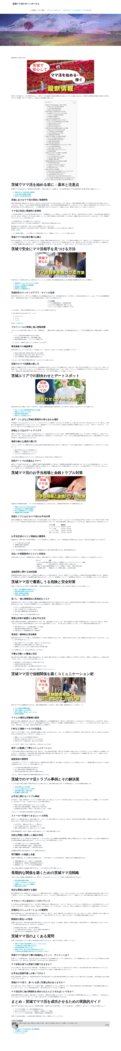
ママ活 (17, 230)
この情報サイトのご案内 (37, 10)
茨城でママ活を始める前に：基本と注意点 (56, 105)
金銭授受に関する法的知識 (54, 134)
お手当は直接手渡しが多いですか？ (55, 174)
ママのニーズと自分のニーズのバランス (56, 164)
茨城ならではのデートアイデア (54, 123)
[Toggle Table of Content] (73, 102)
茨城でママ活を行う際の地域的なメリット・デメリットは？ (60, 171)
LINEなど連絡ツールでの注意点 (54, 148)
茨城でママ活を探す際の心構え (54, 110)
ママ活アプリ (19, 323)
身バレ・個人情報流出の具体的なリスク (56, 138)
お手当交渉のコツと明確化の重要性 (56, 131)
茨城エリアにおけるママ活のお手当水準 (56, 129)
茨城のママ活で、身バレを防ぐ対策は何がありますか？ (60, 175)
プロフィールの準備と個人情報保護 (55, 115)
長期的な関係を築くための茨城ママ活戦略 (56, 161)
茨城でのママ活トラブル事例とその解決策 (56, 152)
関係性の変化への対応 (53, 167)
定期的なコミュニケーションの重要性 (56, 166)
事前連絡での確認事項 (53, 116)
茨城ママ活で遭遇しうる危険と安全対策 (56, 136)
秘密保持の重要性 (52, 151)
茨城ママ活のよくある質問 (52, 169)
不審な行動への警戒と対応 (54, 142)
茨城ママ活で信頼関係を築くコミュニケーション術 (58, 144)
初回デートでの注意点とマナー (55, 126)
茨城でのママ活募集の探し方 (55, 118)
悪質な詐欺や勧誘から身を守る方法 (55, 139)
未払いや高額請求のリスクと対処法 (56, 133)
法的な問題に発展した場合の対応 (55, 157)
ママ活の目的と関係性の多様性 (54, 108)
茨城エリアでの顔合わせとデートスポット (56, 119)
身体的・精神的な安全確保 (54, 141)
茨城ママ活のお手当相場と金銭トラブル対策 (57, 128)
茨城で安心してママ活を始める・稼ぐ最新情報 (77, 10)
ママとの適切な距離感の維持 (54, 146)
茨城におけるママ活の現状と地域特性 (56, 106)
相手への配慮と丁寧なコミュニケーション (57, 149)
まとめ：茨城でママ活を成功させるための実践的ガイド (60, 179)
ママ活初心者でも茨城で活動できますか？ (57, 172)
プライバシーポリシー (54, 10)
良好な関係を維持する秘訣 (53, 162)
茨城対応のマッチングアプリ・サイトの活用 (57, 113)
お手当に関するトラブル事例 (54, 154)
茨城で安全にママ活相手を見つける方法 (56, 111)
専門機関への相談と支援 (54, 159)
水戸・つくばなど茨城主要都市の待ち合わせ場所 (58, 121)
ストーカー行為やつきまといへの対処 (56, 156)
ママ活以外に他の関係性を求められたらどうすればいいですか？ (61, 177)
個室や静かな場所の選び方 (54, 124)
